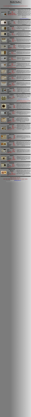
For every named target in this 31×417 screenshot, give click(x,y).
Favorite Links (14, 177)
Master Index (18, 177)
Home (11, 177)
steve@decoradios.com (17, 180)
